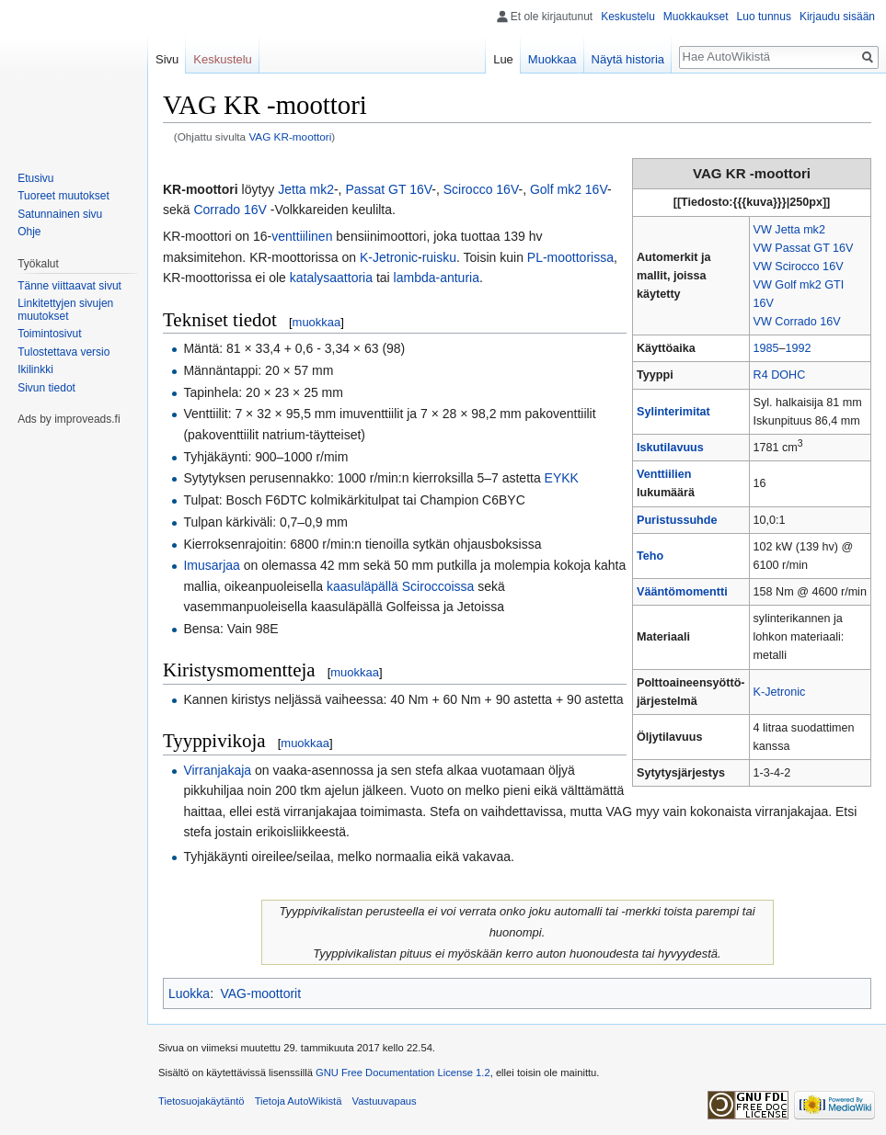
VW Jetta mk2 (789, 229)
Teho (650, 556)
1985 (766, 348)
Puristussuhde (677, 520)
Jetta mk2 (306, 189)
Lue (503, 59)
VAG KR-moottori (289, 136)
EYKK (562, 478)
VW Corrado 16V (797, 321)
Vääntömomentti (682, 591)
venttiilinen (301, 236)
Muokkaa (552, 59)
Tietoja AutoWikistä (298, 1101)
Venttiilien (664, 474)
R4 (761, 375)
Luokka (189, 993)
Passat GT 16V (388, 189)
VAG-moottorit (260, 993)
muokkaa (317, 322)
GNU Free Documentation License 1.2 (403, 1072)
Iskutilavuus (670, 447)
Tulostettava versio (63, 352)
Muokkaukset (696, 16)
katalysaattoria (331, 277)
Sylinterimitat (673, 411)
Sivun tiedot (46, 387)
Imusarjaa (211, 565)
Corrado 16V (229, 209)
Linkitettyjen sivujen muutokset (65, 310)
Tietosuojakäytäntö (201, 1101)
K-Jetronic (780, 692)
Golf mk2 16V (568, 189)
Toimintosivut (49, 333)
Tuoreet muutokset (63, 195)
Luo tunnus (764, 16)
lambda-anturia (436, 277)
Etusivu (35, 178)
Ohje (28, 231)
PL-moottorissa (570, 257)
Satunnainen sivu (59, 214)
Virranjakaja (217, 770)
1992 (798, 348)
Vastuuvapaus (384, 1101)
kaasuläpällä (362, 586)
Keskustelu (628, 16)
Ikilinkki (35, 369)
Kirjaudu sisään (837, 16)
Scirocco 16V (481, 189)
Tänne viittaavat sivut (69, 285)
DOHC (788, 375)
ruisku (439, 257)
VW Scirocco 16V (799, 266)
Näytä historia (628, 59)
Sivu (166, 59)
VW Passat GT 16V (804, 248)
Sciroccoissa (438, 586)
